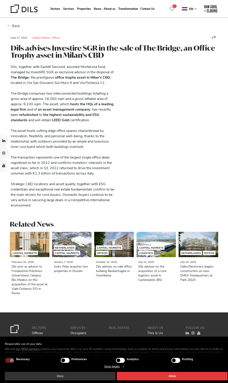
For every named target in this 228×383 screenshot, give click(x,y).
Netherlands (65, 247)
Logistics (146, 253)
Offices (56, 37)
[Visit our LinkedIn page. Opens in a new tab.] (4, 141)
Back (14, 25)
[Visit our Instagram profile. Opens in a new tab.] (4, 153)
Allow (172, 376)
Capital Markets (41, 37)
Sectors (55, 8)
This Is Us (155, 332)
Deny (60, 376)
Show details (112, 366)
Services (68, 8)
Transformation (128, 8)
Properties (84, 8)
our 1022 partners (28, 349)
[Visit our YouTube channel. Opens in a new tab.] (4, 165)
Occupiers (78, 332)
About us (109, 8)
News (97, 8)
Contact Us (147, 8)
